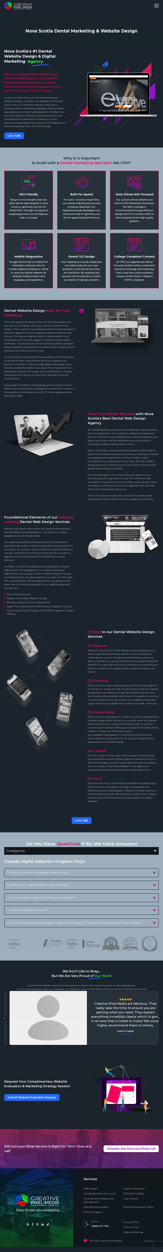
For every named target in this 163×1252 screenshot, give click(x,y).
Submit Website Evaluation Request (32, 1102)
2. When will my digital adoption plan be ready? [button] (38, 885)
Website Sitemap (133, 1237)
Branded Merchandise (96, 1212)
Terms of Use (131, 1232)
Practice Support (93, 1217)
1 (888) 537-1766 (100, 1231)
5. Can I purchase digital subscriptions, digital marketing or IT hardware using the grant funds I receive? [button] (74, 922)
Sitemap (149, 1246)
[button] (4, 1021)
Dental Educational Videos (138, 1212)
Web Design (91, 1193)
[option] (52, 943)
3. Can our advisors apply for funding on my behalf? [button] (40, 897)
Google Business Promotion (100, 1198)
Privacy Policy (131, 1227)
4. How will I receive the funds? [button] (27, 910)
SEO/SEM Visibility (133, 1198)
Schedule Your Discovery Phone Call (131, 1153)
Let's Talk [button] (14, 135)
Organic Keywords (133, 1193)
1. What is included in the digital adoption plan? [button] (38, 872)
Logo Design (130, 1203)
